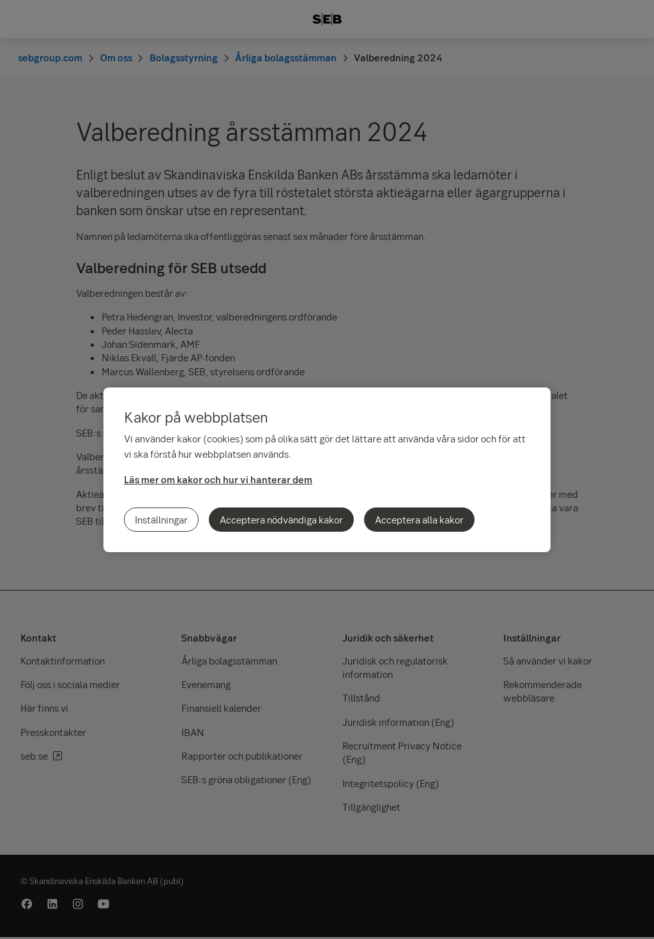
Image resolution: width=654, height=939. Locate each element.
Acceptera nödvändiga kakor (281, 519)
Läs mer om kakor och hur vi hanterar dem (218, 479)
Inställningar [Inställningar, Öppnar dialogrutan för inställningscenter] (161, 519)
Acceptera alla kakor (419, 519)
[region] (327, 469)
